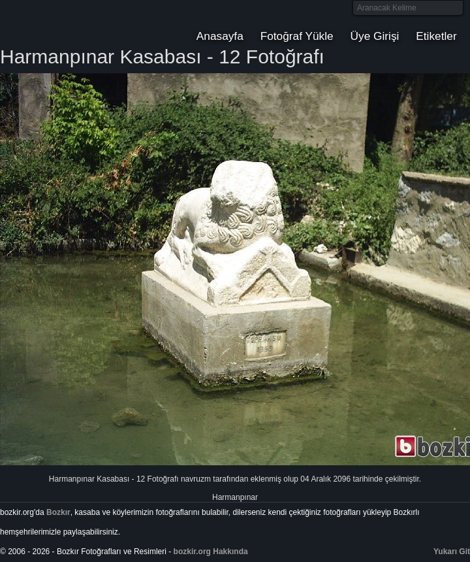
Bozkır (88, 23)
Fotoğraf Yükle (297, 35)
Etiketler (436, 35)
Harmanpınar (235, 497)
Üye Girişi (375, 35)
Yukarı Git (451, 551)
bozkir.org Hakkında (211, 551)
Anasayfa (219, 35)
